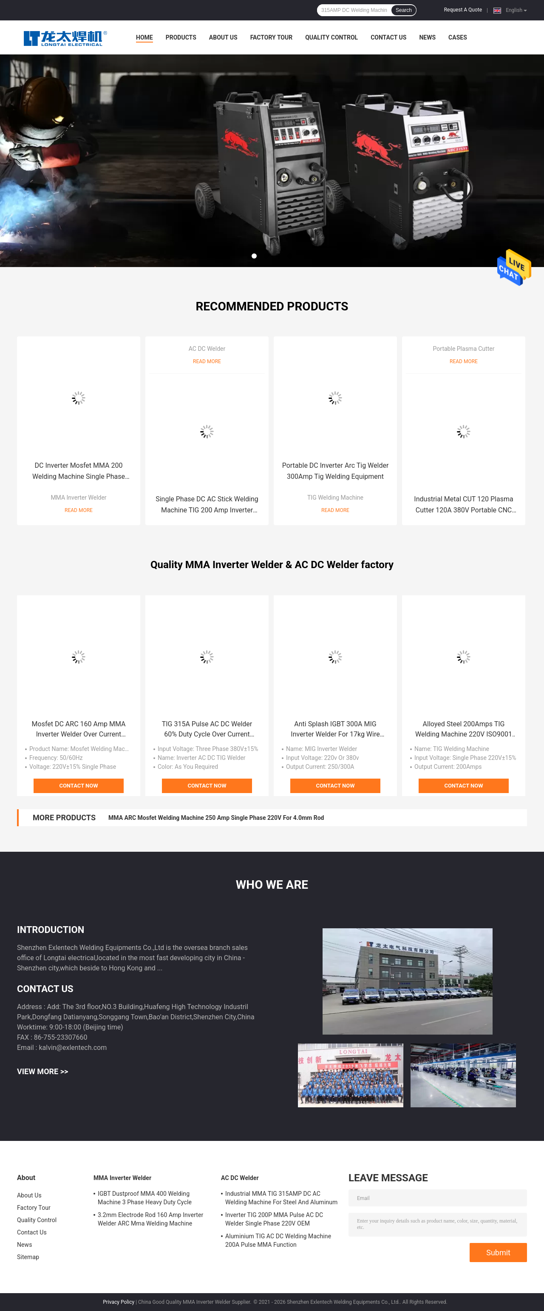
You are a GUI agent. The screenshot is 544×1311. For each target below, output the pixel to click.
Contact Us (388, 37)
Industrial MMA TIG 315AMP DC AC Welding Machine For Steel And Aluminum (281, 1198)
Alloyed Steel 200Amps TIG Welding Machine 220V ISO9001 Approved (463, 729)
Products (181, 37)
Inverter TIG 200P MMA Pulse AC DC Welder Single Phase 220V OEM (274, 1219)
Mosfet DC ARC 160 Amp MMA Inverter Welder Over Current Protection (79, 729)
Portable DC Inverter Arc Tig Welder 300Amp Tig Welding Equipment (335, 471)
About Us (223, 37)
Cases (457, 37)
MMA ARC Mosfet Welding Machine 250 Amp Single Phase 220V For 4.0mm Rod (216, 817)
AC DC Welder (207, 348)
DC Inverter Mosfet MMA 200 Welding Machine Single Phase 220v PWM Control (78, 471)
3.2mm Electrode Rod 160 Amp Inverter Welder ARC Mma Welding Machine (150, 1219)
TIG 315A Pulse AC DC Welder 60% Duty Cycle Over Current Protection (207, 729)
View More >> (42, 1071)
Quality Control (331, 37)
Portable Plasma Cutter (464, 348)
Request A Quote (463, 10)
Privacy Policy (118, 1302)
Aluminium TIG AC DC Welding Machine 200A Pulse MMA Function (278, 1240)
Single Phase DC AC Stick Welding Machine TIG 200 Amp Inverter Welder (207, 505)
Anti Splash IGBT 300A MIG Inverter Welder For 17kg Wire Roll (335, 729)
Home (144, 37)
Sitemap (28, 1257)
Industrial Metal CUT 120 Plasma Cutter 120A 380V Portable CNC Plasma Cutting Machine (463, 505)
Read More (79, 510)
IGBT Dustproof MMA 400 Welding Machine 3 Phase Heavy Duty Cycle (145, 1198)
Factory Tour (271, 37)
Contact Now (78, 785)
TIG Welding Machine (335, 497)
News (427, 37)
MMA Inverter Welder (78, 497)
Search (404, 10)
